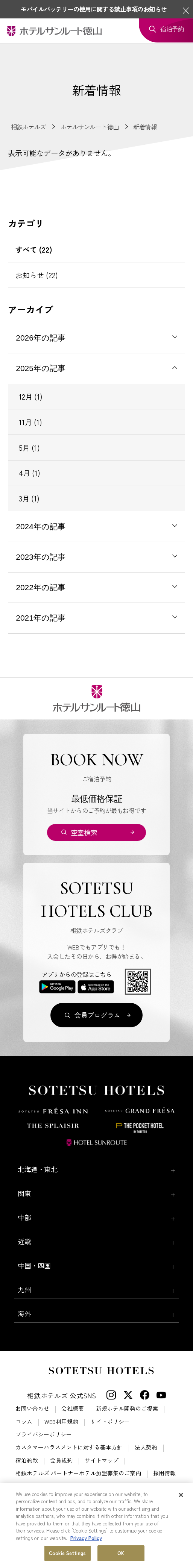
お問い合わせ (32, 1409)
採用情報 (164, 1473)
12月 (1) (31, 396)
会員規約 (61, 1460)
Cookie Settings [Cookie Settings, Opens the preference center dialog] (67, 1553)
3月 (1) (29, 498)
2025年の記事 (40, 368)
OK (120, 1553)
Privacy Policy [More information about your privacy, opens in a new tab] (86, 1538)
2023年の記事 (40, 557)
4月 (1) (29, 473)
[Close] (181, 1495)
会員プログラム (97, 1015)
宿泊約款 (26, 1460)
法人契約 (146, 1447)
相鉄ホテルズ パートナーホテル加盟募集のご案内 (78, 1473)
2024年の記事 (40, 526)
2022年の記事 (40, 587)
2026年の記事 (40, 337)
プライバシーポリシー (43, 1434)
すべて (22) (33, 249)
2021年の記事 (40, 617)
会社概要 (72, 1409)
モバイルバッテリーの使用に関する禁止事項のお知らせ (94, 9)
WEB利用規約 (61, 1422)
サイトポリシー (110, 1422)
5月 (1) (29, 447)
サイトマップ (102, 1460)
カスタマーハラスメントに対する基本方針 (69, 1447)
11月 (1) (30, 422)
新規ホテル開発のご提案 (127, 1409)
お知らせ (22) (36, 275)
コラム (23, 1422)
